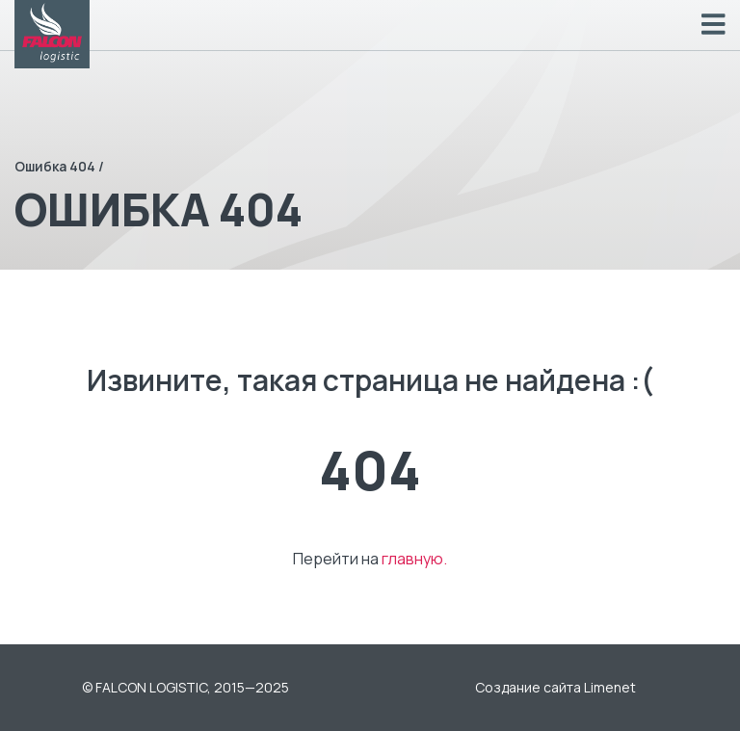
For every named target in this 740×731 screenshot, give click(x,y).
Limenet (610, 687)
